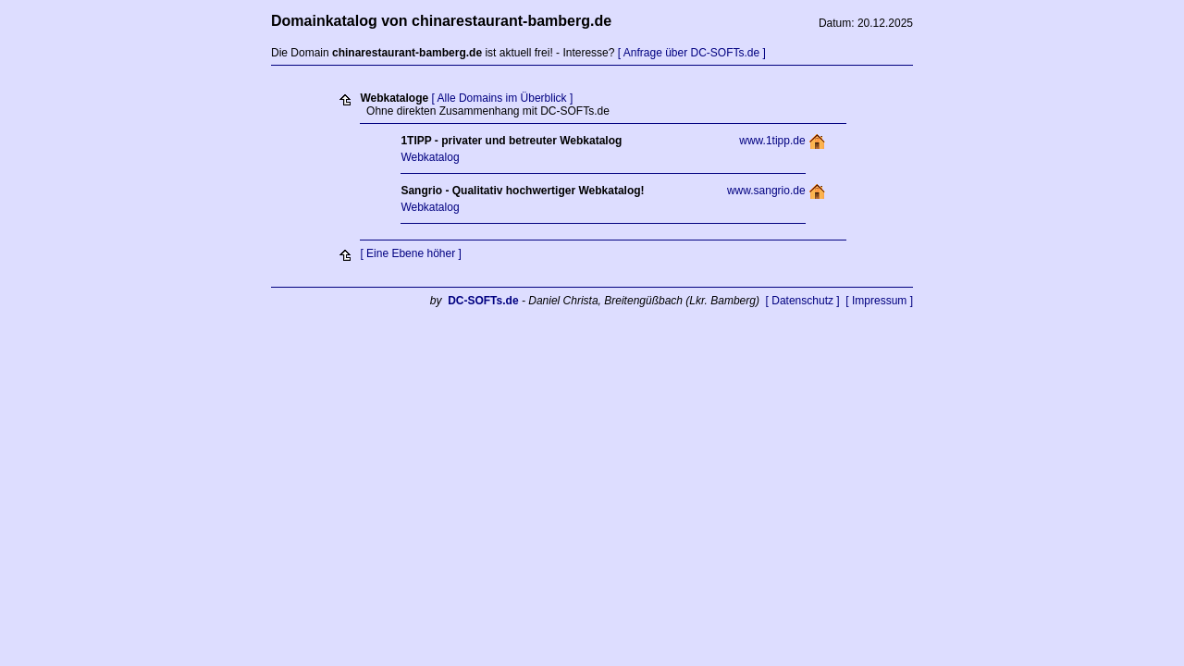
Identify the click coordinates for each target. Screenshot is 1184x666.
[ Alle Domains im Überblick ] (503, 98)
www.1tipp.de (772, 140)
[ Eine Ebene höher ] (410, 253)
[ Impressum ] (879, 300)
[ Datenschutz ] (803, 300)
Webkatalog (430, 157)
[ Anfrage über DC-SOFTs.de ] (692, 52)
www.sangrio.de (766, 190)
